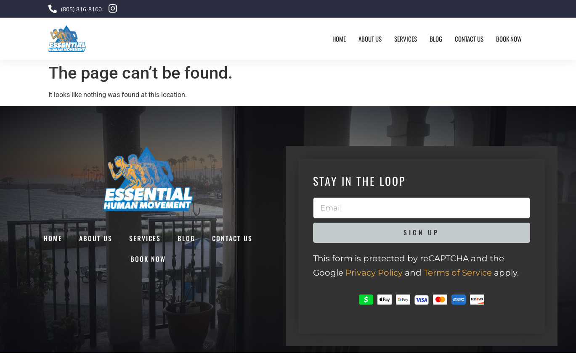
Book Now (509, 38)
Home (339, 38)
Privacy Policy (374, 275)
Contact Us (469, 38)
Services (405, 38)
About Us (370, 38)
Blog (436, 38)
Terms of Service (458, 275)
